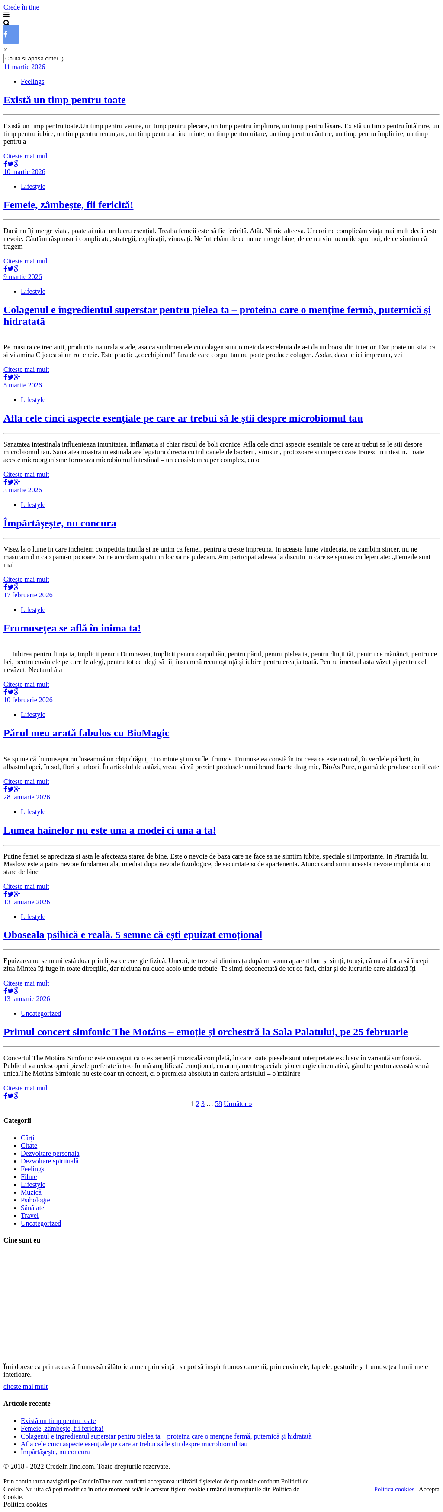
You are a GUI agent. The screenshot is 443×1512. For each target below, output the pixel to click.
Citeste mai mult (26, 156)
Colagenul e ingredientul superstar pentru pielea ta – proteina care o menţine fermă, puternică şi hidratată (166, 1436)
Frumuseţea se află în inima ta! (72, 628)
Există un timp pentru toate (64, 99)
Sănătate (32, 1207)
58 (218, 1103)
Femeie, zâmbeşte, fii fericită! (68, 204)
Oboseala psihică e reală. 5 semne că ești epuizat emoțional (132, 934)
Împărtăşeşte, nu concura (59, 523)
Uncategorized (41, 1013)
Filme (29, 1176)
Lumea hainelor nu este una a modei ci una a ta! (109, 830)
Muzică (31, 1192)
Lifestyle (33, 186)
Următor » (238, 1103)
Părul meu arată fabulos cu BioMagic (86, 733)
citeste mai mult (25, 1386)
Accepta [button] (429, 1489)
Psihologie (35, 1200)
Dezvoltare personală (50, 1153)
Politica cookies (394, 1489)
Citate (29, 1145)
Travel (30, 1215)
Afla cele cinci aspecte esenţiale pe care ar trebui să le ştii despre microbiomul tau (183, 418)
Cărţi (28, 1137)
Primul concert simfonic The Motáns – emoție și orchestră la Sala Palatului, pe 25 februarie (205, 1031)
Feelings (32, 81)
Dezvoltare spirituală (50, 1161)
